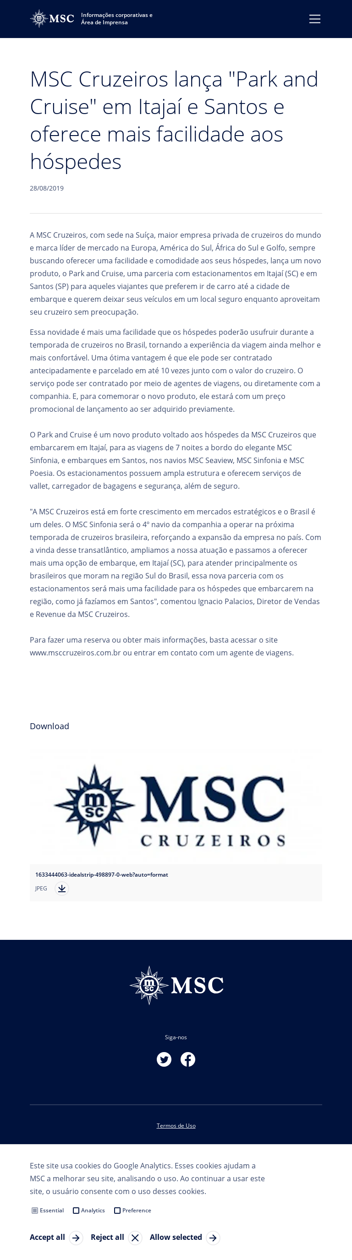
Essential (52, 1210)
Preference (136, 1210)
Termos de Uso (176, 1125)
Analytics (93, 1210)
